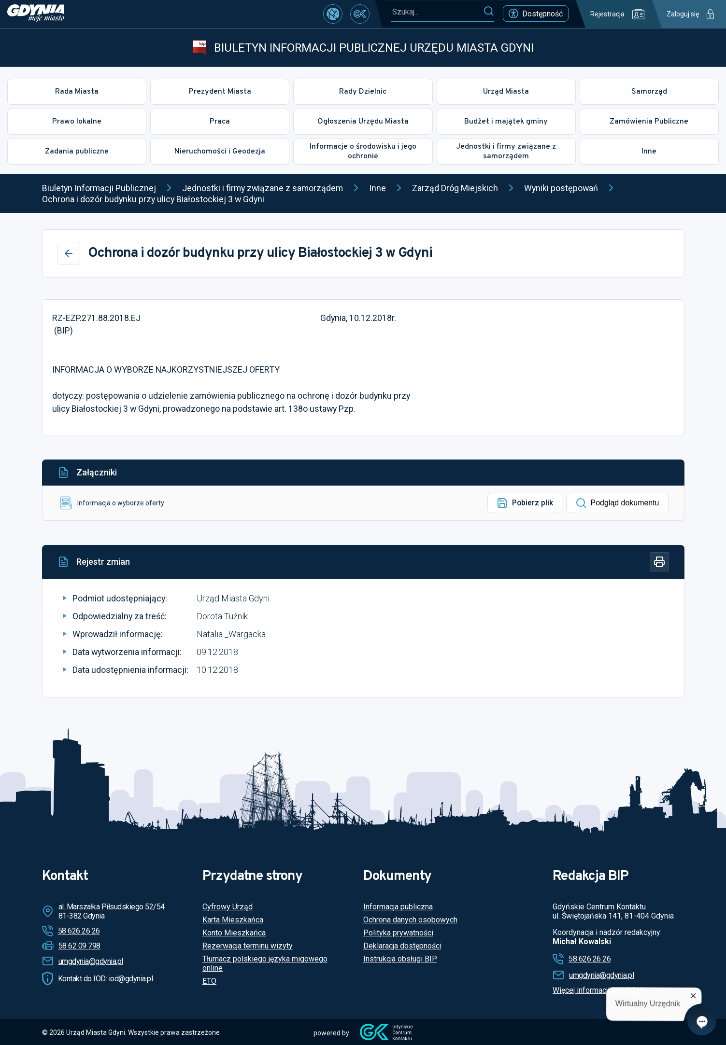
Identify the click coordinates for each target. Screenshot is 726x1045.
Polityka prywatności (398, 932)
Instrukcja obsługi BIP (400, 958)
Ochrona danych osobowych (410, 919)
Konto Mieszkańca (234, 932)
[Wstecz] (68, 253)
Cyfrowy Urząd (227, 906)
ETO (209, 981)
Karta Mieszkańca (232, 919)
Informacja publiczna (398, 906)
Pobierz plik (525, 503)
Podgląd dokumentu (617, 503)
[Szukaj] (488, 11)
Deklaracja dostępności (402, 945)
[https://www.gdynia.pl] (35, 14)
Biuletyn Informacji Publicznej (99, 188)
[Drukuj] (659, 561)
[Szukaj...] (437, 12)
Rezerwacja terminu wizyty (247, 945)
